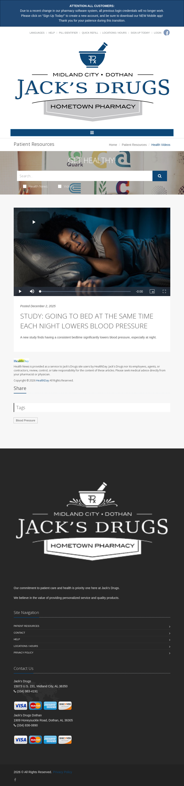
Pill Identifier (68, 32)
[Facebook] (167, 32)
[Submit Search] (159, 176)
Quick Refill (90, 32)
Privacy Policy (23, 652)
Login (157, 32)
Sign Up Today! (140, 32)
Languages (37, 32)
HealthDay (42, 380)
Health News (35, 186)
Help (52, 32)
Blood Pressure (25, 420)
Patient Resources (134, 145)
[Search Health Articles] (84, 176)
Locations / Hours (114, 32)
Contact (19, 632)
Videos (66, 186)
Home (113, 145)
